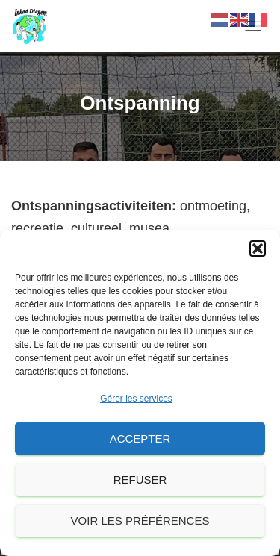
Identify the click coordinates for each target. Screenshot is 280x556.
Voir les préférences (140, 520)
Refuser (140, 479)
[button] (257, 248)
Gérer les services (136, 398)
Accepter (140, 438)
